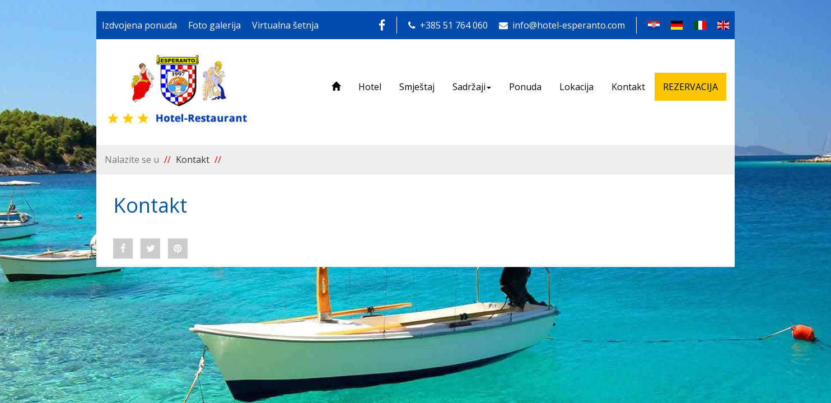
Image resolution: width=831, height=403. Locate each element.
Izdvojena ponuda (139, 25)
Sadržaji (471, 87)
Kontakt (628, 87)
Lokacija (576, 87)
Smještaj (417, 87)
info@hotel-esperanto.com (562, 25)
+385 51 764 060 (448, 25)
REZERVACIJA (690, 87)
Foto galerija (214, 25)
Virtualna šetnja (285, 25)
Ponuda (525, 87)
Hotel (369, 87)
